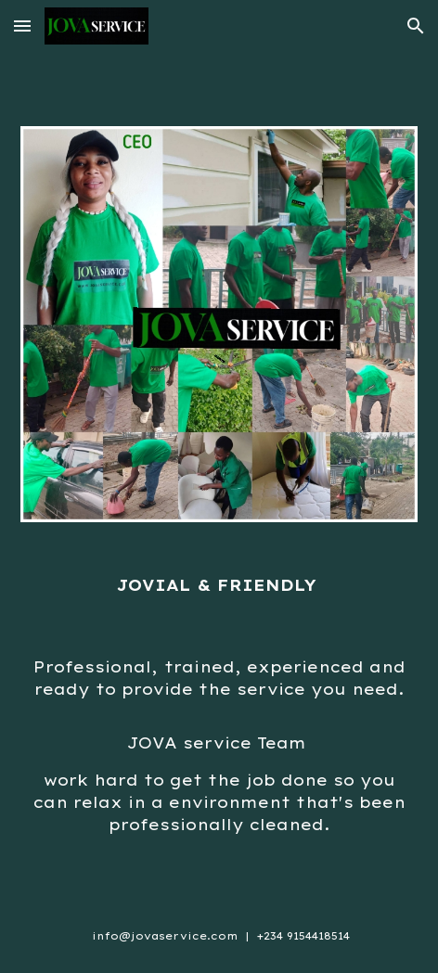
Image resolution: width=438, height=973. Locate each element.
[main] (218, 585)
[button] (22, 25)
